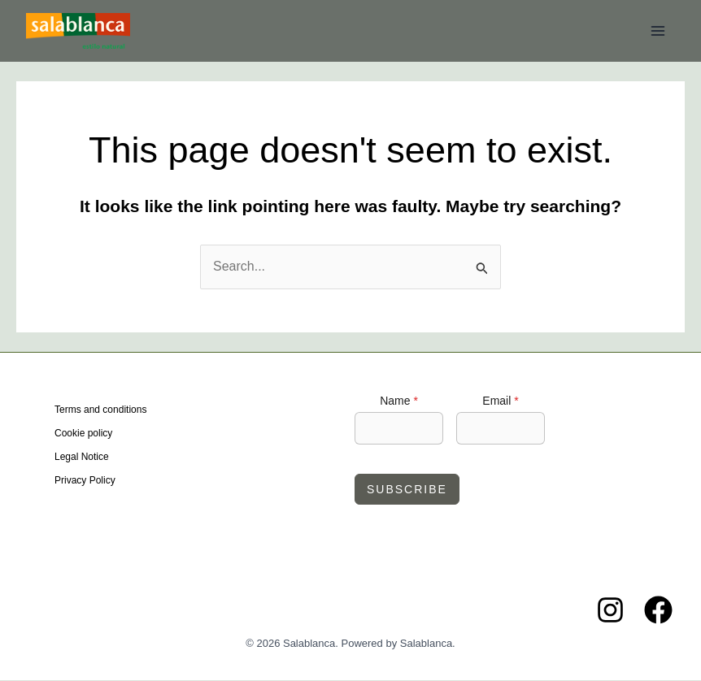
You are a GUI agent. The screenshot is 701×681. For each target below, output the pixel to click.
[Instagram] (610, 610)
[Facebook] (658, 610)
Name (399, 401)
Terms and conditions (100, 410)
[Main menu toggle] (658, 31)
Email (500, 401)
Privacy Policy (84, 481)
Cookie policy (83, 434)
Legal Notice (81, 457)
